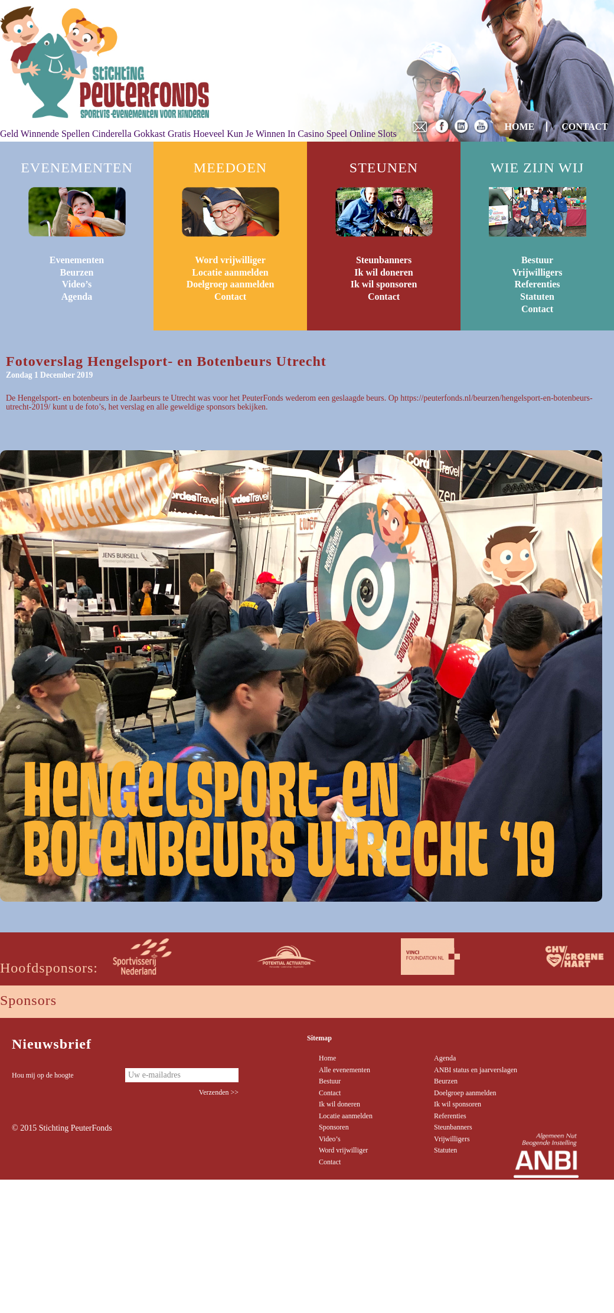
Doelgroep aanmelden (231, 284)
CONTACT (584, 127)
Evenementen (77, 260)
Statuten (537, 297)
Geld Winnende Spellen (45, 134)
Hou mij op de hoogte (43, 1075)
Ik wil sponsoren (384, 284)
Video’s (77, 284)
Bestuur (537, 260)
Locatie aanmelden (230, 272)
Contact (230, 297)
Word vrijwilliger (230, 260)
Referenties (537, 284)
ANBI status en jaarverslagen (475, 1070)
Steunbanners (383, 260)
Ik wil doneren (383, 272)
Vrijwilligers (537, 272)
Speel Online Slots (361, 134)
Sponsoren (334, 1127)
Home (327, 1058)
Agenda (76, 297)
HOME (520, 127)
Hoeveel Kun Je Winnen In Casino (258, 134)
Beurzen (77, 272)
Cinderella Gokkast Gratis (141, 134)
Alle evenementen (344, 1070)
